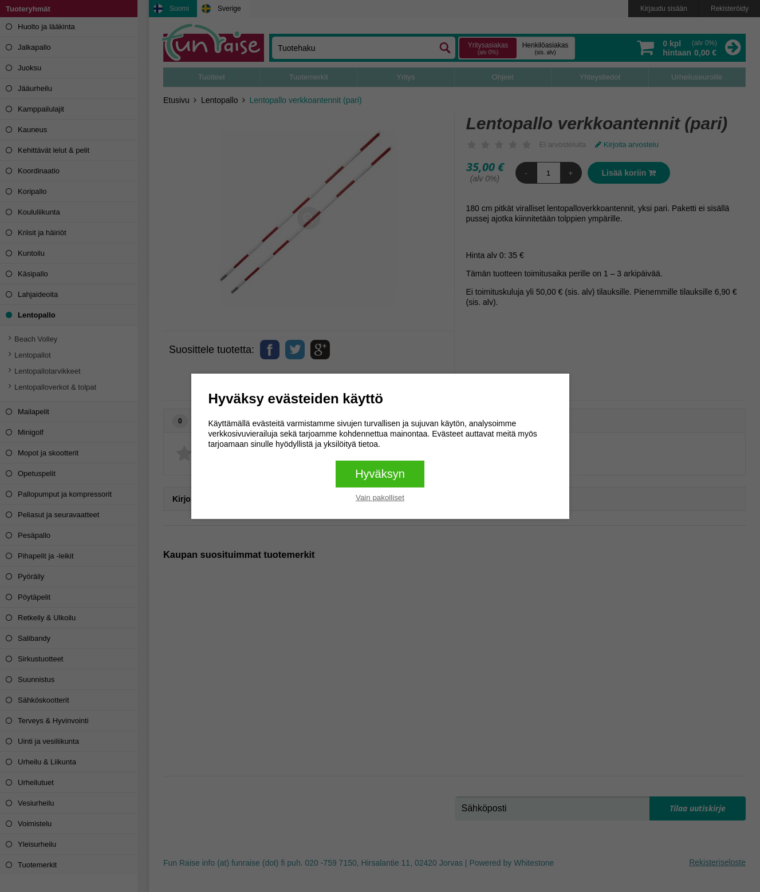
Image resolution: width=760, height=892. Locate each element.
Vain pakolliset (380, 497)
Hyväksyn (380, 473)
